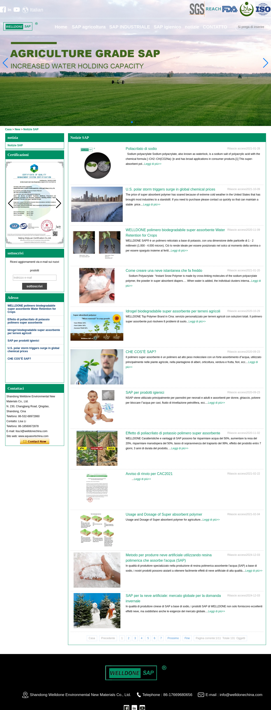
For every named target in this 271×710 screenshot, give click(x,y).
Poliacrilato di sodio (141, 149)
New (17, 129)
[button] (132, 122)
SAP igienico (167, 26)
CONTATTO (215, 26)
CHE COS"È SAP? (19, 358)
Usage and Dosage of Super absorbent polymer (164, 514)
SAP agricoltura (89, 26)
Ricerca (267, 27)
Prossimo (173, 638)
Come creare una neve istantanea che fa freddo (164, 270)
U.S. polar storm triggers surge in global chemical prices (170, 189)
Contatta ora (34, 442)
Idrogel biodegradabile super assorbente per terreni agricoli (173, 311)
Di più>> (54, 298)
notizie (192, 26)
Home (61, 26)
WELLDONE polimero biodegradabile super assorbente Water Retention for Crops (32, 309)
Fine (187, 638)
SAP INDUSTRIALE (129, 26)
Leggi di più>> (152, 163)
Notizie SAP (15, 145)
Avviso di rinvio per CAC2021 (149, 474)
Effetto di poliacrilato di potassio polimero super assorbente (29, 321)
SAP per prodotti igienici (23, 340)
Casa (8, 129)
